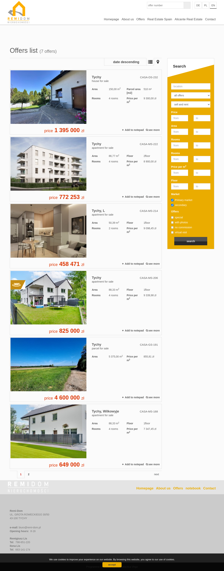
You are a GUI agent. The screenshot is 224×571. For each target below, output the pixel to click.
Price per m (178, 166)
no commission (181, 227)
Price (174, 112)
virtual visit (179, 232)
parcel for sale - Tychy (86, 369)
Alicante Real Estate (188, 19)
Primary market (181, 200)
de (198, 5)
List (150, 62)
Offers (140, 19)
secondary (179, 205)
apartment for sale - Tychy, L (86, 235)
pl (205, 5)
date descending (126, 62)
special (177, 217)
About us (128, 19)
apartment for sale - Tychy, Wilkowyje (86, 436)
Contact (210, 19)
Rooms (175, 139)
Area (174, 125)
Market (175, 194)
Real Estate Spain (159, 19)
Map (158, 62)
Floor (174, 180)
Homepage (111, 19)
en (213, 5)
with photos (179, 222)
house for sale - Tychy (86, 102)
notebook (193, 488)
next (156, 474)
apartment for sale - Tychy (86, 169)
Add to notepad (134, 129)
